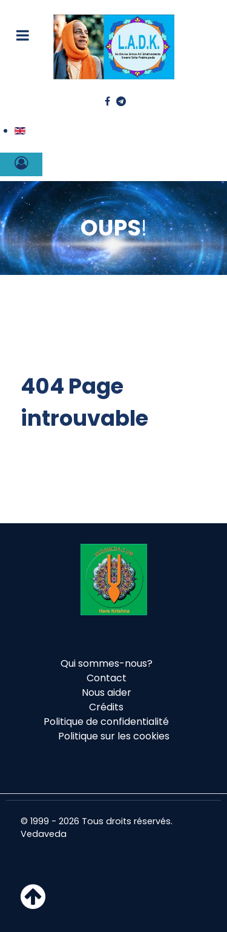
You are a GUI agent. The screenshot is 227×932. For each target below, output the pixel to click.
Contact (107, 678)
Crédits (106, 707)
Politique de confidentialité (106, 722)
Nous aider (106, 692)
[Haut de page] (33, 904)
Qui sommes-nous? (107, 663)
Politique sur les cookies (113, 736)
